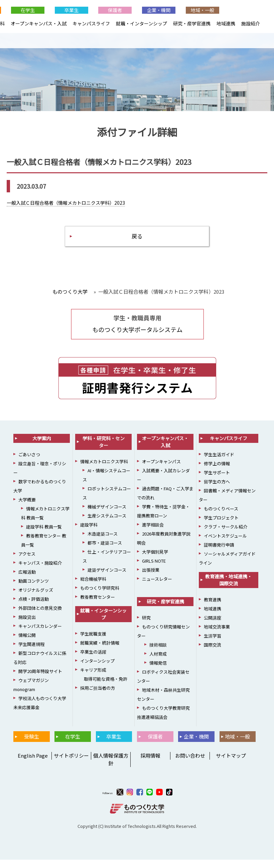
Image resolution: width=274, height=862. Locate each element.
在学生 (28, 10)
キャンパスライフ (91, 23)
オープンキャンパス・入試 (38, 23)
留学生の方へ (217, 484)
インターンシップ (97, 663)
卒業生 (71, 10)
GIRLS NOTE (154, 563)
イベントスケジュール (225, 538)
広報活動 (27, 574)
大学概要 (27, 502)
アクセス (26, 556)
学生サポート (217, 475)
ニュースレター (157, 581)
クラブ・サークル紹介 (225, 529)
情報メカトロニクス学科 (104, 464)
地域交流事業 (217, 629)
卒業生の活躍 (93, 654)
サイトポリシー (71, 757)
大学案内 (41, 440)
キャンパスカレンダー (40, 628)
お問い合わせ (190, 757)
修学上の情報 (217, 466)
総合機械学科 (93, 581)
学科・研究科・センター (104, 444)
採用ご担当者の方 (97, 690)
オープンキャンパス (161, 464)
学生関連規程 (31, 646)
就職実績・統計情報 (99, 645)
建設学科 (89, 527)
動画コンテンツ (33, 583)
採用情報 (150, 757)
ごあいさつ (29, 457)
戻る (137, 237)
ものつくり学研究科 (99, 590)
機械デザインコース (107, 509)
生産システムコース (107, 518)
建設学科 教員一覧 (44, 529)
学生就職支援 (93, 636)
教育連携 (212, 602)
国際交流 (212, 647)
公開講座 (212, 620)
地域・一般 (202, 10)
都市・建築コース (105, 545)
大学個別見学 (155, 554)
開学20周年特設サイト (40, 673)
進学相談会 (153, 527)
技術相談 (158, 647)
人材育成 (158, 656)
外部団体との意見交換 (40, 610)
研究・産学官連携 (192, 23)
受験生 (31, 738)
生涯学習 (212, 638)
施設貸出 (27, 619)
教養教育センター (97, 599)
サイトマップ (231, 757)
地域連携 (226, 23)
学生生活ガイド (219, 457)
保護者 (115, 10)
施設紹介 (250, 23)
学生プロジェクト (221, 520)
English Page (32, 757)
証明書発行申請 (219, 547)
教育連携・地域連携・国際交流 (228, 582)
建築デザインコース (107, 572)
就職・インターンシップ (141, 23)
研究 (146, 620)
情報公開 (27, 637)
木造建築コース (103, 536)
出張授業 (150, 572)
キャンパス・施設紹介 (40, 565)
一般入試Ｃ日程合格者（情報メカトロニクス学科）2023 (66, 203)
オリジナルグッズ (35, 592)
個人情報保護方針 (110, 761)
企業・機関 (158, 10)
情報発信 (158, 665)
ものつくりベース (221, 511)
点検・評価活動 (33, 601)
